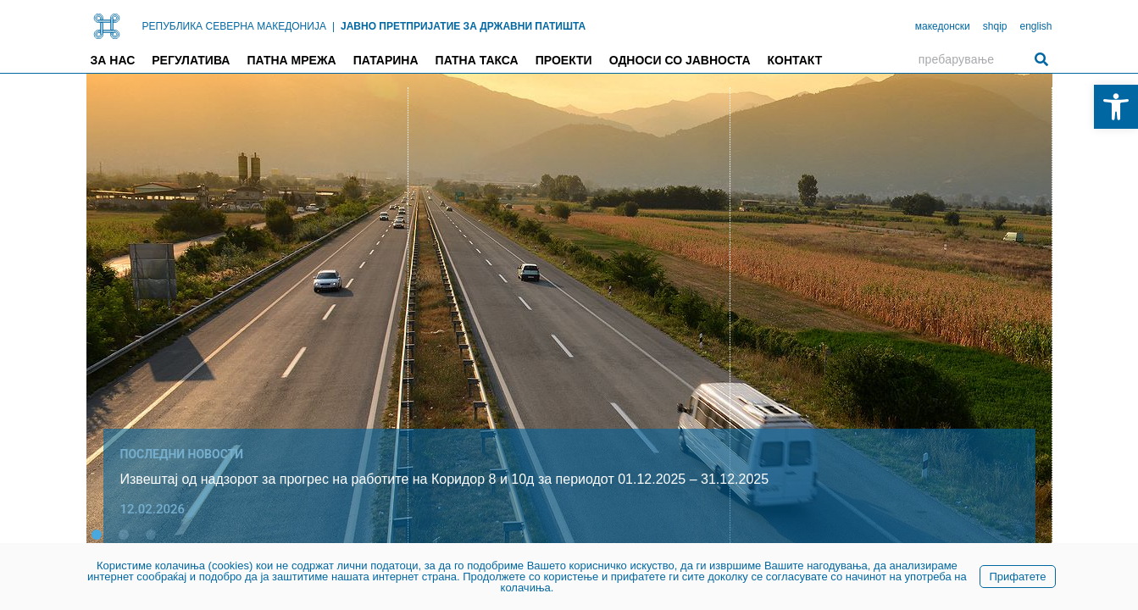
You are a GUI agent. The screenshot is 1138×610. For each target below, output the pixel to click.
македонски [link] (942, 26)
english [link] (1035, 26)
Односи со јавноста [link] (680, 60)
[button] (97, 535)
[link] (1116, 107)
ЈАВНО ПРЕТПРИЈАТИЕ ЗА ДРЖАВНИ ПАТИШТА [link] (463, 26)
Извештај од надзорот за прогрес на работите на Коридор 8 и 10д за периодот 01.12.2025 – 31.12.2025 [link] (444, 479)
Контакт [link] (795, 60)
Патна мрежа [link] (291, 60)
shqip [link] (995, 26)
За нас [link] (113, 60)
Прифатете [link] (1017, 576)
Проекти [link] (564, 60)
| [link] (333, 26)
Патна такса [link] (477, 60)
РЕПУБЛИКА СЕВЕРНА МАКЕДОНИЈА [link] (234, 26)
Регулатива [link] (191, 60)
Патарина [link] (386, 60)
